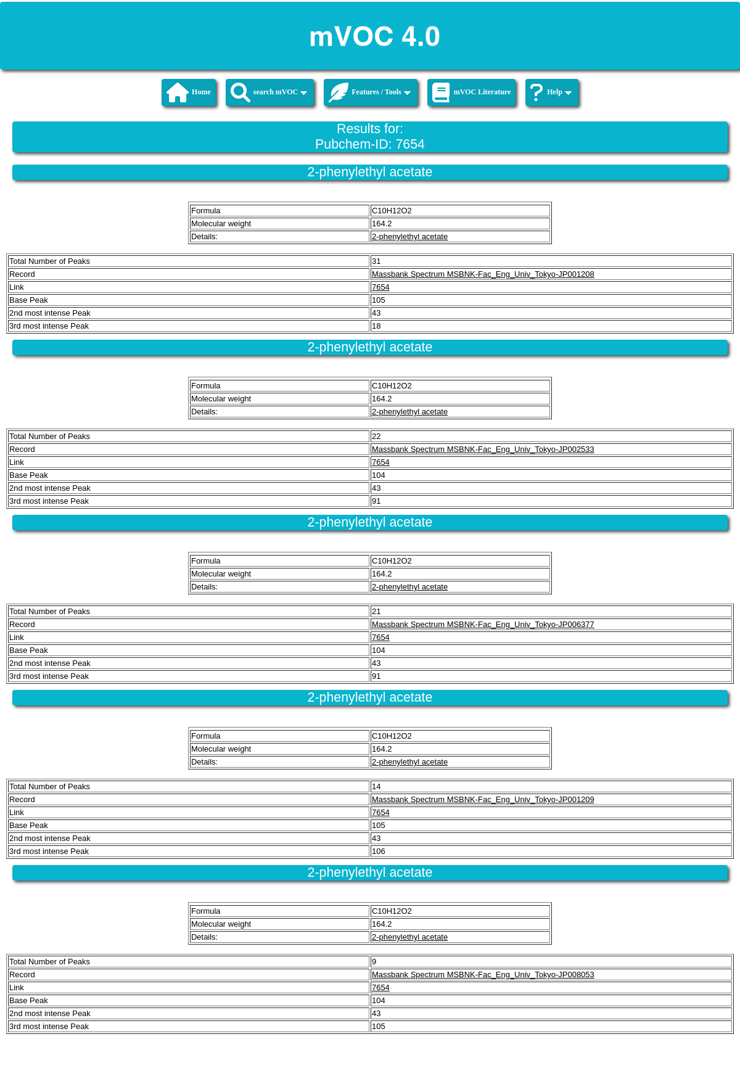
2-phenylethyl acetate (410, 236)
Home (188, 92)
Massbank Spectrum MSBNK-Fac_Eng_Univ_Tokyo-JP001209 (483, 799)
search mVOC (269, 92)
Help (551, 92)
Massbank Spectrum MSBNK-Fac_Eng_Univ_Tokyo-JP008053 (483, 974)
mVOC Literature (471, 92)
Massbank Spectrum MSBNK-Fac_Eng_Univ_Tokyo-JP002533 (483, 449)
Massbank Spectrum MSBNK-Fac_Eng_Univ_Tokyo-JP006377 (483, 624)
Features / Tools (369, 92)
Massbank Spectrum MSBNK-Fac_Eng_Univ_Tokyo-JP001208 (483, 274)
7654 (381, 287)
